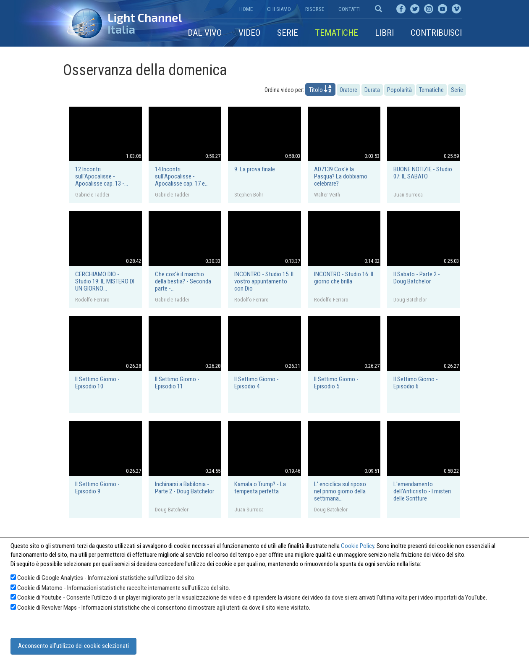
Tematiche (336, 33)
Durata (372, 89)
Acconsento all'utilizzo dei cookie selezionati (73, 646)
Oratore (348, 89)
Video (249, 33)
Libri (384, 33)
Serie (287, 33)
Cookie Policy (357, 546)
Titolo (320, 88)
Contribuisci (436, 33)
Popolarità (399, 89)
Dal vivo (205, 33)
